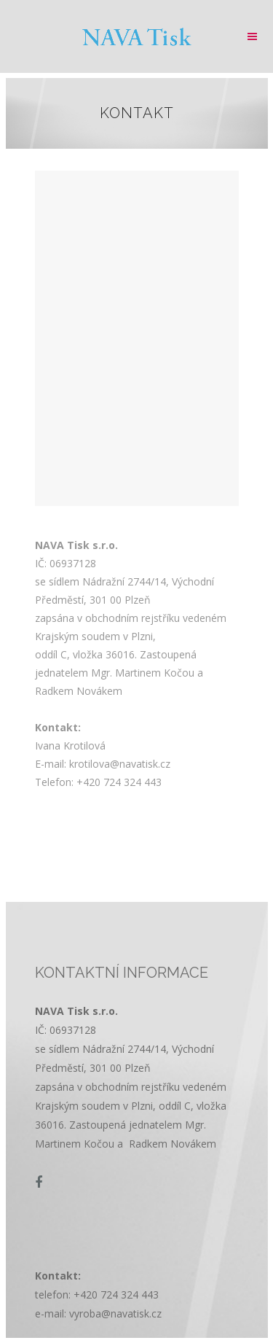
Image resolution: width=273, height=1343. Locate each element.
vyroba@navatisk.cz (115, 1313)
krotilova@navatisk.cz (119, 764)
